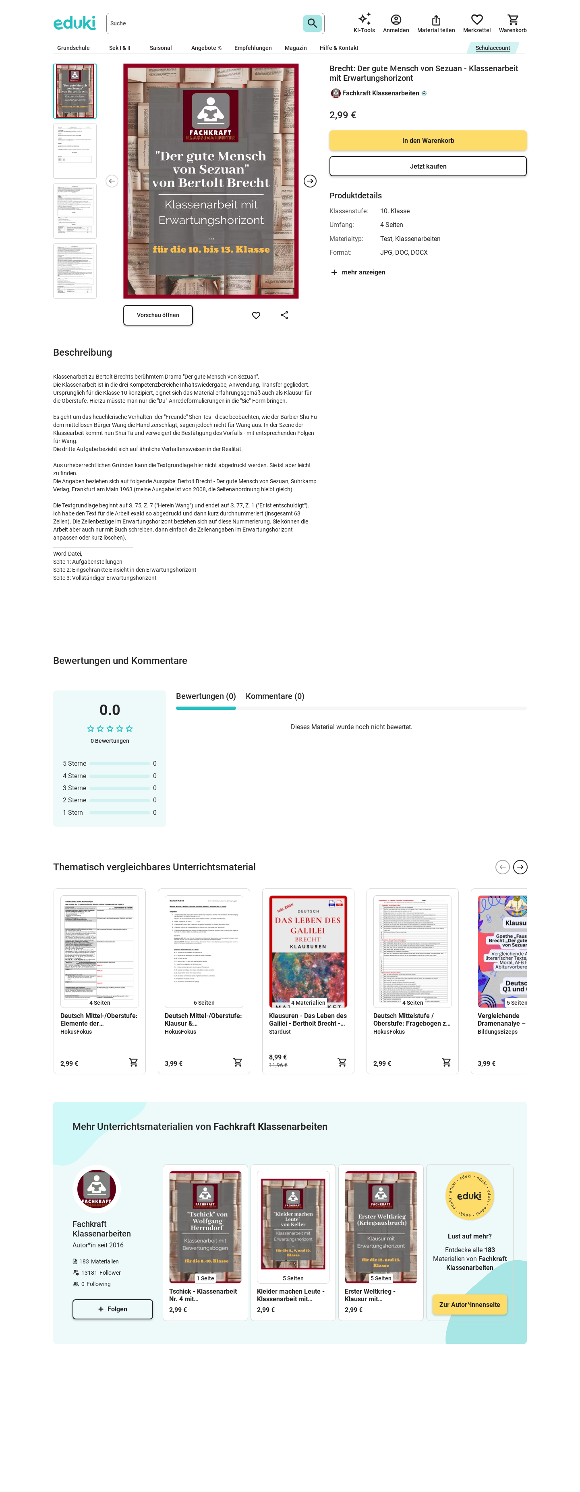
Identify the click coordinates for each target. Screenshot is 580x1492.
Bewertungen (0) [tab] (206, 696)
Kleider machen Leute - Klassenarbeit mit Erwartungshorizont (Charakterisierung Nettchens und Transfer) (292, 1295)
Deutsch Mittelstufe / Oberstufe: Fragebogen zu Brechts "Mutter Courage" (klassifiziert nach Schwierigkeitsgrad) (411, 1019)
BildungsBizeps (498, 1031)
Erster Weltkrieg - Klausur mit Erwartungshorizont (373, 1295)
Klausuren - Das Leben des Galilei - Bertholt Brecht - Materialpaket (308, 1019)
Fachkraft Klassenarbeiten (380, 93)
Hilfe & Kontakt (339, 48)
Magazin (296, 48)
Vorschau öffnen (158, 315)
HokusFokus (76, 1031)
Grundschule (76, 48)
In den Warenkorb (428, 140)
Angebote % (206, 48)
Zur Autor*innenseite (469, 1305)
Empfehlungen (253, 48)
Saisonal (164, 48)
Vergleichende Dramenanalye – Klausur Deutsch (513, 1019)
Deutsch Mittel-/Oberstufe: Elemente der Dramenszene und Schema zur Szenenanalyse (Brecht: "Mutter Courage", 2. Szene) (99, 1019)
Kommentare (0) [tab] (275, 696)
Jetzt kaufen (428, 166)
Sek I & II (123, 48)
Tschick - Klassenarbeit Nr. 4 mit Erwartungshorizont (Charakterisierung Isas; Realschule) (204, 1295)
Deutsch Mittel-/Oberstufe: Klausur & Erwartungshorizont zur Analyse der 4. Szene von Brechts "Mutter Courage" (203, 1019)
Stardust (280, 1031)
